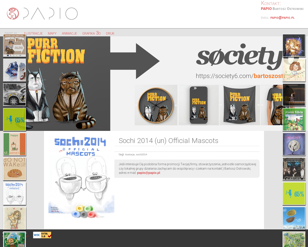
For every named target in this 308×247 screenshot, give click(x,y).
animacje (69, 33)
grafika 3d (91, 33)
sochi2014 (141, 154)
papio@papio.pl (282, 17)
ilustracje (33, 33)
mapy (52, 33)
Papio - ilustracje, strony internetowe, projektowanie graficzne (43, 13)
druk (110, 33)
